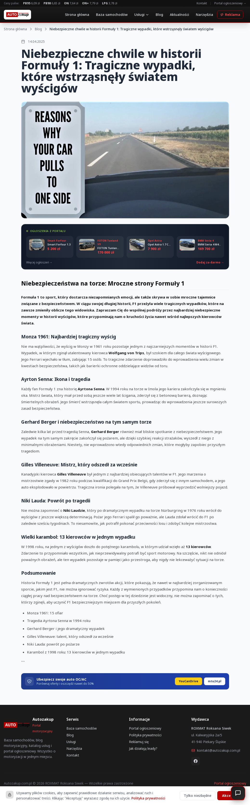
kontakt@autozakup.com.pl (215, 750)
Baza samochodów (112, 14)
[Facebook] (195, 761)
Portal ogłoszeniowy (145, 728)
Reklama (230, 14)
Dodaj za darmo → (210, 262)
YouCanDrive (188, 681)
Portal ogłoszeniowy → (230, 3)
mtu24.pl (214, 681)
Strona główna (77, 14)
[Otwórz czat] (238, 793)
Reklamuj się (139, 741)
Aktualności (179, 14)
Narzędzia (204, 14)
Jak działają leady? (143, 748)
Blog (159, 14)
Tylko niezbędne (197, 795)
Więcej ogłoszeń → (39, 262)
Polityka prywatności (145, 735)
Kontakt (202, 3)
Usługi (141, 14)
